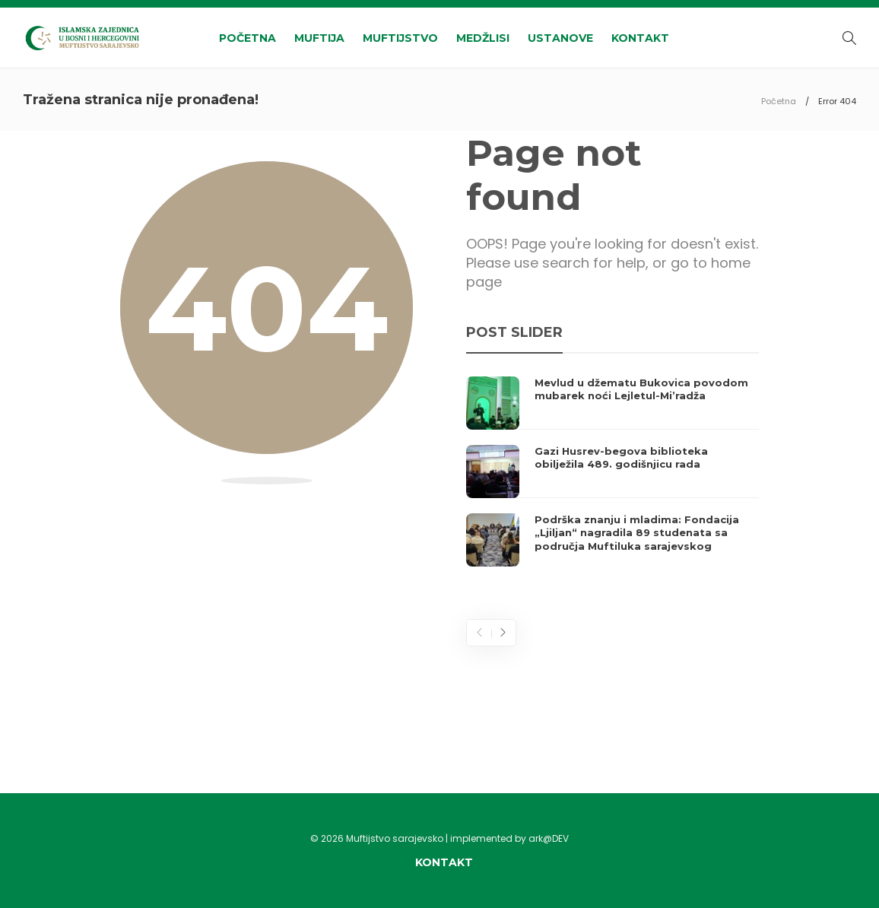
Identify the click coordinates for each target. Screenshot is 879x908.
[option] (612, 471)
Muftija (319, 38)
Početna (247, 38)
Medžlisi (482, 38)
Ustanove (560, 38)
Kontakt (640, 38)
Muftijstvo (400, 38)
